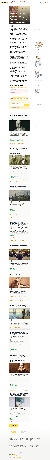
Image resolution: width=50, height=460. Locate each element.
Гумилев (15, 447)
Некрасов (10, 447)
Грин (20, 439)
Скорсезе (37, 444)
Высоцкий (21, 452)
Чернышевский (11, 445)
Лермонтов (11, 439)
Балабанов (37, 439)
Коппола (37, 441)
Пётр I (19, 87)
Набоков (15, 446)
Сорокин (26, 438)
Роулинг (31, 448)
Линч (36, 446)
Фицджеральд (32, 441)
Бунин (21, 440)
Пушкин (10, 438)
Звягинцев (37, 440)
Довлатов (26, 441)
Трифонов (21, 448)
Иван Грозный (13, 87)
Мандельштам (16, 445)
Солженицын (22, 446)
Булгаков (15, 444)
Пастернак (21, 445)
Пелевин (26, 439)
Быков (26, 446)
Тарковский (38, 438)
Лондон (31, 444)
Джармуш (37, 445)
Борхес (31, 446)
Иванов (26, 444)
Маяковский (16, 441)
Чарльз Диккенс (24, 87)
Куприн (15, 440)
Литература (12, 220)
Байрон (31, 438)
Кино (17, 220)
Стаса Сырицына (18, 457)
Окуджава (21, 451)
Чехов (15, 438)
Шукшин (21, 441)
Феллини (37, 447)
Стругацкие (22, 444)
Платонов (16, 448)
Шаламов (21, 447)
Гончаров (10, 446)
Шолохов (21, 438)
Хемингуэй (32, 439)
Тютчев (10, 448)
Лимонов (26, 440)
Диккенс (31, 445)
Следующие (13, 425)
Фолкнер (31, 440)
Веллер (26, 445)
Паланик (31, 447)
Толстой (10, 440)
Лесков (15, 439)
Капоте (31, 451)
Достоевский (11, 441)
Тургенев (10, 444)
